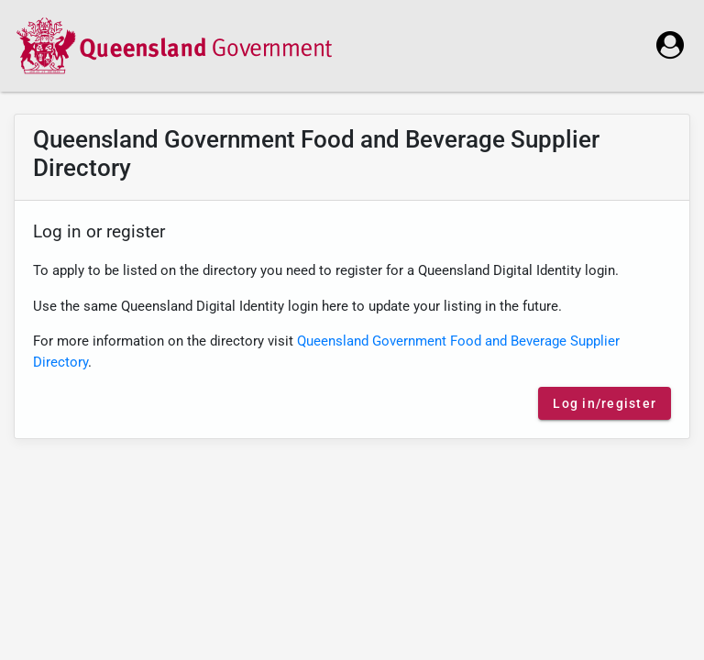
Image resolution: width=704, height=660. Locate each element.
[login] (670, 45)
